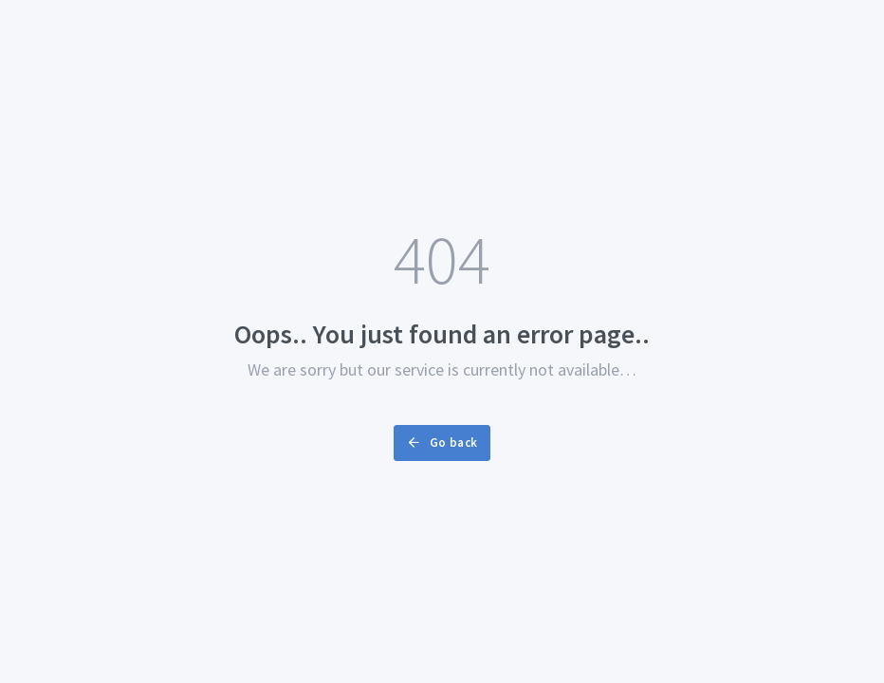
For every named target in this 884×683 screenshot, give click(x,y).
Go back (441, 442)
